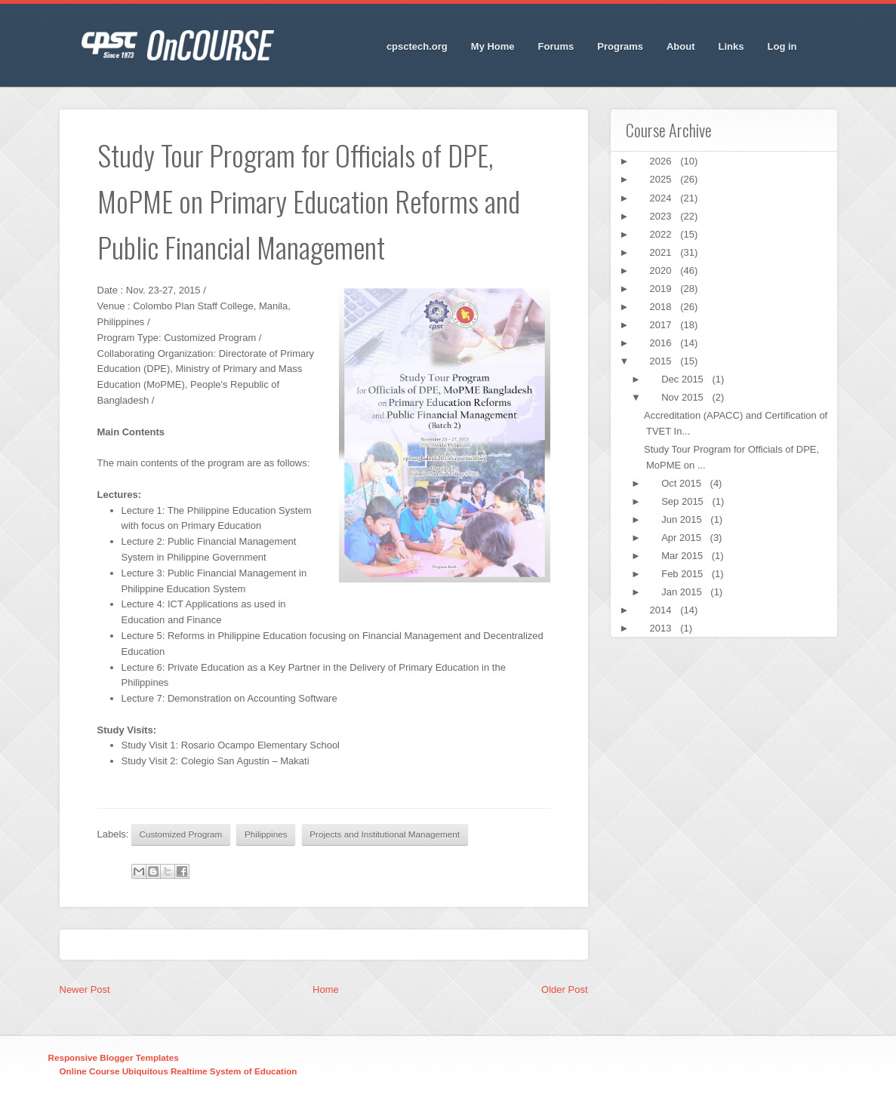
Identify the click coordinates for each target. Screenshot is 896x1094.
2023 (662, 216)
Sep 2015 (683, 501)
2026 (662, 161)
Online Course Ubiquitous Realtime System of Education (178, 1071)
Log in (782, 46)
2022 (662, 234)
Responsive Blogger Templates (113, 1057)
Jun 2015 (682, 519)
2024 (662, 198)
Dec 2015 (683, 379)
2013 (662, 628)
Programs (620, 46)
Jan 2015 (682, 592)
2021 (662, 252)
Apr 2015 (682, 537)
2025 (662, 179)
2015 (662, 361)
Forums (556, 46)
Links (731, 46)
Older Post (564, 989)
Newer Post (85, 989)
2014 (662, 610)
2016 (662, 343)
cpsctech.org (417, 46)
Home (326, 989)
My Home (493, 46)
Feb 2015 (683, 573)
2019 (662, 288)
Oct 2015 (682, 483)
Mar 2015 (683, 555)
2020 (662, 270)
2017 (662, 324)
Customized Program (181, 834)
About (681, 46)
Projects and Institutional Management (384, 834)
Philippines (266, 834)
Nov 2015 (683, 397)
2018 (662, 306)
